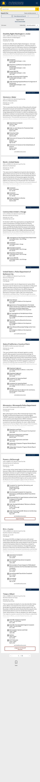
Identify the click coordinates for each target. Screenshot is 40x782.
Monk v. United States (11, 162)
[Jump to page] (16, 655)
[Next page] (29, 655)
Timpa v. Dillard (8, 594)
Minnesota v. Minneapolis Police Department (19, 405)
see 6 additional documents (20, 151)
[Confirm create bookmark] (16, 663)
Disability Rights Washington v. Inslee (16, 34)
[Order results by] (32, 25)
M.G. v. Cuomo (8, 529)
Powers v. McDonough (11, 459)
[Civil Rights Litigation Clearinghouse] (9, 3)
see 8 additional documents (20, 395)
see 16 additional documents (20, 583)
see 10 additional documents (20, 645)
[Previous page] (10, 655)
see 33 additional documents (20, 333)
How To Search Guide (20, 21)
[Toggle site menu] (37, 3)
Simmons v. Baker (9, 97)
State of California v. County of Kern (16, 344)
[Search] (18, 9)
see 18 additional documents (20, 516)
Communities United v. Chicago (14, 212)
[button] (20, 16)
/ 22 (21, 655)
